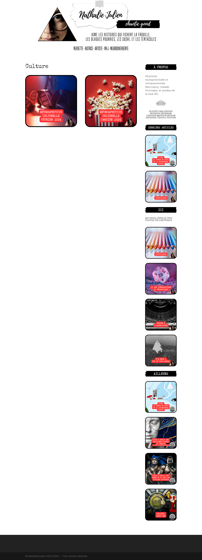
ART (147, 218)
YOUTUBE (171, 118)
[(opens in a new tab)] (161, 433)
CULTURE (149, 220)
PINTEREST (151, 118)
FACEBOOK (155, 114)
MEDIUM (171, 116)
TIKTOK (161, 118)
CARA (161, 111)
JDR (157, 220)
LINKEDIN (151, 116)
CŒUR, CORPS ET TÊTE (160, 218)
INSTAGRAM (166, 114)
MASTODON (162, 116)
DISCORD (168, 111)
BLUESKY (153, 111)
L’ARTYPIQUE (165, 220)
